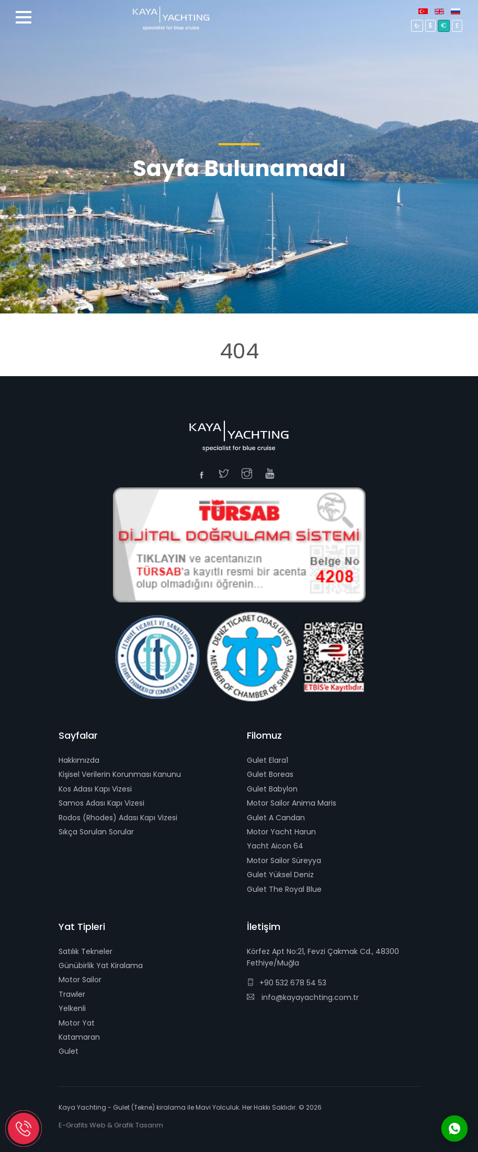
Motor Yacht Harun (281, 832)
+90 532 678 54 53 (286, 983)
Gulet (68, 1051)
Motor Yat (77, 1023)
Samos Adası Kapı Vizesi (101, 803)
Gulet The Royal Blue (284, 889)
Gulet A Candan (276, 817)
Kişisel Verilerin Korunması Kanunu (120, 774)
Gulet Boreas (270, 774)
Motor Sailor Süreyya (284, 860)
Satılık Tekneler (85, 951)
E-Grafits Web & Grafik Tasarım (111, 1125)
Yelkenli (72, 1008)
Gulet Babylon (272, 789)
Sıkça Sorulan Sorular (96, 832)
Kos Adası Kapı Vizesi (95, 789)
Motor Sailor (80, 979)
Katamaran (79, 1037)
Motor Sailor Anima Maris (291, 803)
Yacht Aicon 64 (275, 846)
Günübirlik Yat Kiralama (101, 965)
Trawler (72, 994)
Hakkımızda (79, 760)
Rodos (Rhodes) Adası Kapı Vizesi (118, 817)
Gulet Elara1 (267, 760)
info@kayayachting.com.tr (303, 997)
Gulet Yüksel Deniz (280, 874)
